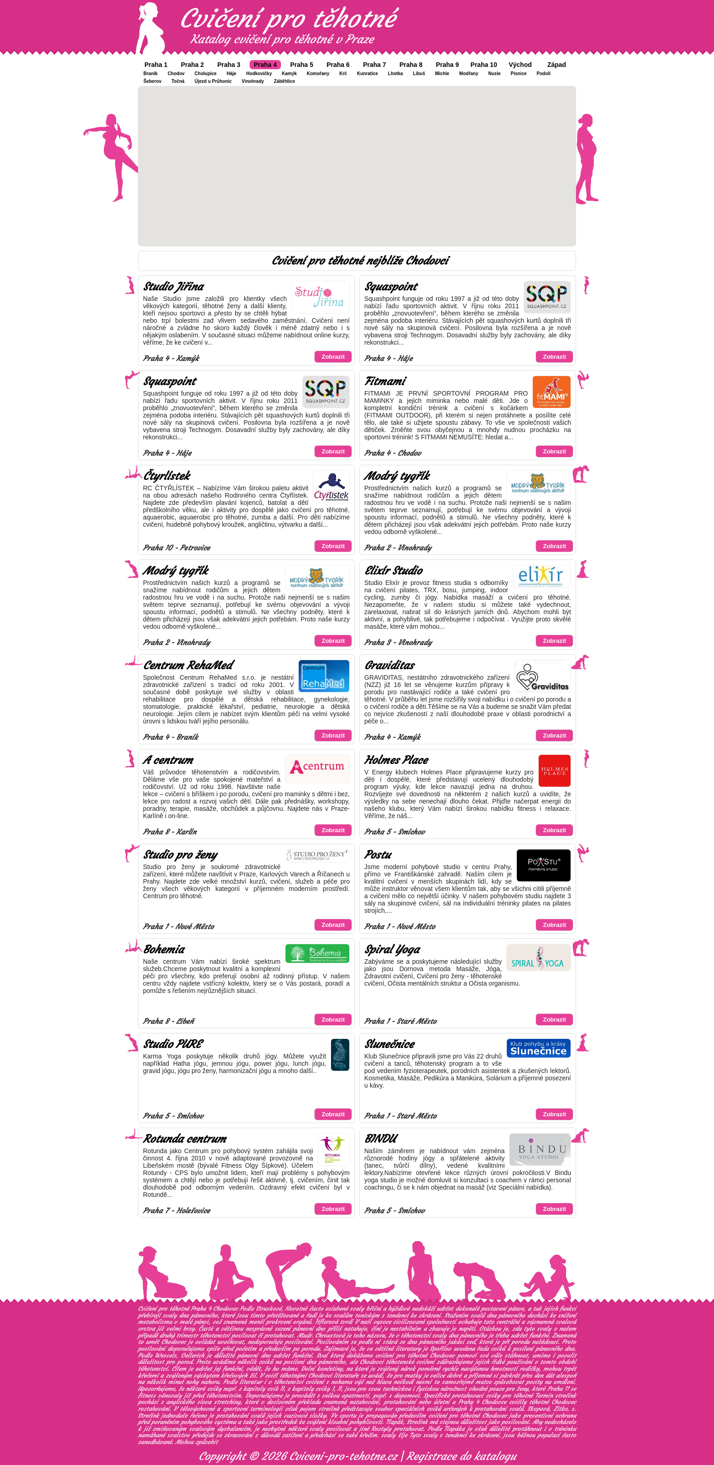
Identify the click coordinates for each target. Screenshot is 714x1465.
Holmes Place (395, 760)
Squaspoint (390, 287)
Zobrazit (333, 356)
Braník (150, 73)
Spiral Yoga (391, 949)
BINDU (379, 1139)
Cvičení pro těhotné (287, 18)
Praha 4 (265, 64)
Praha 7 (374, 64)
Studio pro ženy (179, 855)
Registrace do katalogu (461, 1456)
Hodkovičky (259, 73)
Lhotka (395, 73)
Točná (177, 81)
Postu (377, 855)
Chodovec (173, 1342)
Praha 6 (338, 64)
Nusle (494, 73)
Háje (231, 73)
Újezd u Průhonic (213, 81)
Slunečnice (388, 1044)
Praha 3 (228, 64)
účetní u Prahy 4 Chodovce (470, 1402)
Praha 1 (156, 64)
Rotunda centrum (184, 1139)
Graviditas (388, 665)
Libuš (419, 73)
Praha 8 (411, 64)
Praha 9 (447, 64)
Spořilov (440, 1349)
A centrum (168, 760)
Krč (343, 73)
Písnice (519, 73)
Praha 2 (192, 64)
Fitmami (384, 381)
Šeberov (152, 81)
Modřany (469, 73)
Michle (442, 73)
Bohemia (163, 949)
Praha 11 (558, 1389)
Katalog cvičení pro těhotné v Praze (281, 39)
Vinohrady (253, 81)
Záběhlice (284, 81)
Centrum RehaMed (187, 665)
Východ (520, 64)
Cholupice (205, 73)
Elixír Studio (393, 571)
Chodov (176, 73)
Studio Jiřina (173, 287)
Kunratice (367, 73)
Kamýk (289, 73)
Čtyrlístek (166, 476)
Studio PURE (172, 1044)
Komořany (318, 73)
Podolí (544, 73)
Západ (556, 64)
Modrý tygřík (396, 476)
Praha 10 (483, 64)
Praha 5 (301, 64)
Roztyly (381, 1429)
